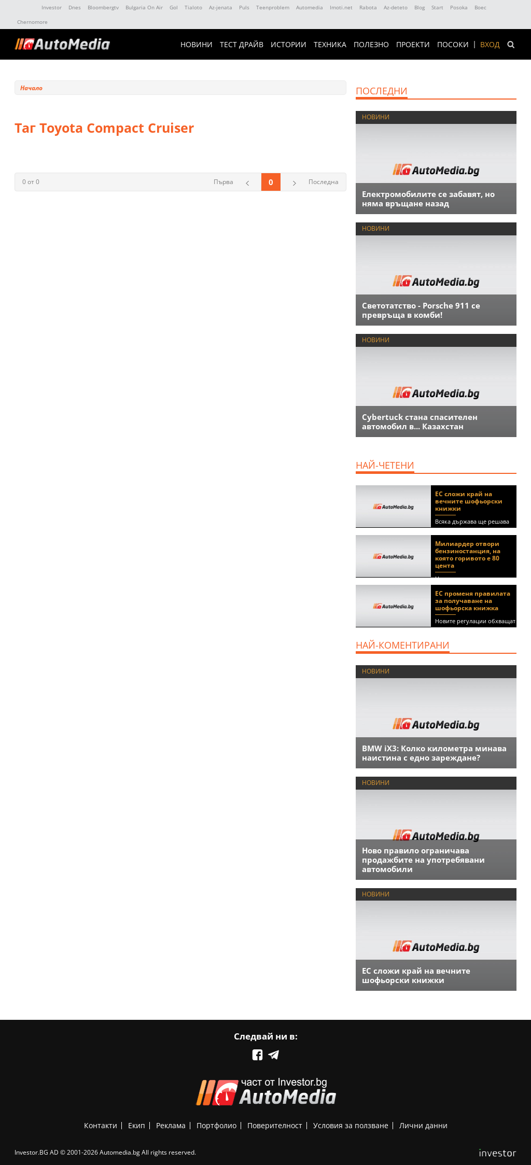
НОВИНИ (196, 44)
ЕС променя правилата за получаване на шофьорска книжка (472, 600)
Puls (244, 7)
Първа (223, 181)
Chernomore (32, 21)
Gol (174, 7)
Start (437, 7)
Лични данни (423, 1125)
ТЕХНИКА (330, 44)
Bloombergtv (103, 7)
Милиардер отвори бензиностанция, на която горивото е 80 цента (467, 554)
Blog (419, 7)
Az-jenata (220, 7)
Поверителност (274, 1125)
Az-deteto (396, 7)
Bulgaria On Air (144, 7)
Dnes (74, 7)
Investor (51, 7)
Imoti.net (341, 7)
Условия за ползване (350, 1125)
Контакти (100, 1125)
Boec (480, 7)
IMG (26, 7)
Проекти (413, 44)
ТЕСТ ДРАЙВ (241, 44)
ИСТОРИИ (288, 44)
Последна (324, 181)
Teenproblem (272, 7)
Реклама (171, 1125)
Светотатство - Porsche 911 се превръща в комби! (421, 310)
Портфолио (216, 1125)
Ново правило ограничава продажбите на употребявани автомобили (423, 859)
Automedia (309, 7)
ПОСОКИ (453, 44)
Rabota (368, 7)
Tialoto (193, 7)
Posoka (459, 7)
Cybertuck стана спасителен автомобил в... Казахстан (420, 421)
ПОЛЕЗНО (371, 44)
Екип (136, 1125)
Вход (490, 44)
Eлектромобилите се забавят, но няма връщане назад (428, 198)
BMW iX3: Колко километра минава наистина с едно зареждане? (434, 753)
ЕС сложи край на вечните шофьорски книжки (468, 501)
